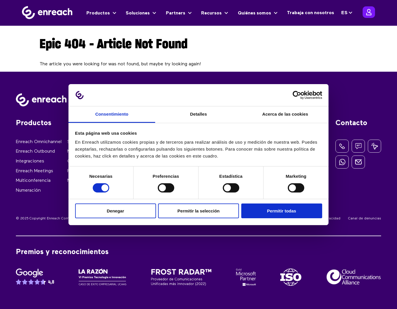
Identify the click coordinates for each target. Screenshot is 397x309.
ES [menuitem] (344, 13)
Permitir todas (281, 210)
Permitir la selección (198, 210)
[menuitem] (347, 13)
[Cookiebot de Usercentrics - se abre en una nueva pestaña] (297, 95)
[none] (347, 13)
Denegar (115, 210)
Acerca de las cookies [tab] (285, 114)
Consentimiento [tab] (112, 114)
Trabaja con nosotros (310, 13)
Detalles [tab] (198, 114)
